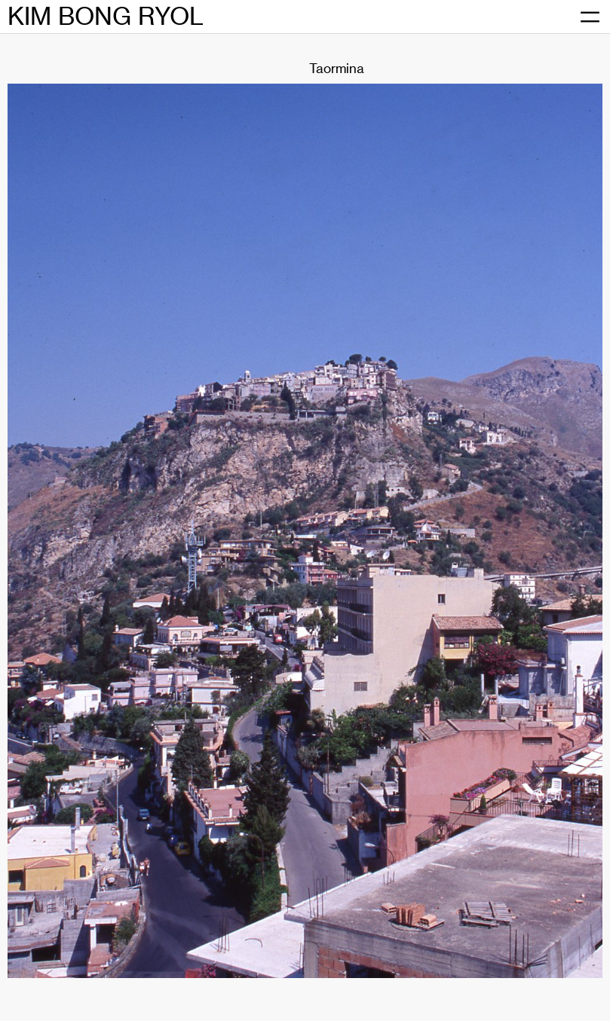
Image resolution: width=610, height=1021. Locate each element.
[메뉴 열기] (589, 17)
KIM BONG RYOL (106, 16)
